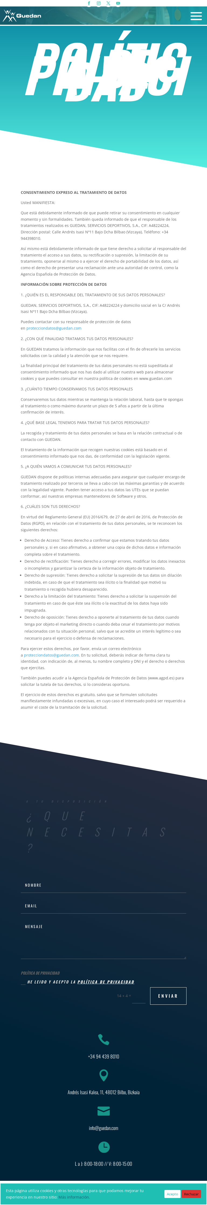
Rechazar (191, 1194)
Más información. (74, 1197)
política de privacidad (105, 982)
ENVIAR (168, 996)
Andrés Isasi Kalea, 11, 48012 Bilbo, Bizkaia (104, 1092)
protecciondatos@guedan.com (53, 328)
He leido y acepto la (77, 982)
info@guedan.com (103, 1127)
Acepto (172, 1194)
